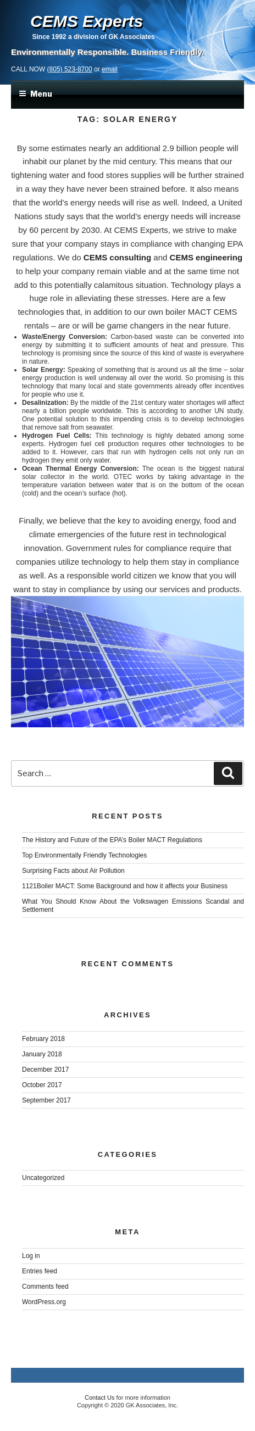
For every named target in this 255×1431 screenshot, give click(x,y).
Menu (35, 93)
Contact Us (99, 1397)
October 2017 (42, 1085)
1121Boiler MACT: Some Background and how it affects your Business (125, 886)
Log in (31, 1256)
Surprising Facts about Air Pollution (73, 871)
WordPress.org (44, 1302)
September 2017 (46, 1100)
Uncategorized (43, 1178)
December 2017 (45, 1069)
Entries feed (39, 1271)
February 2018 (43, 1039)
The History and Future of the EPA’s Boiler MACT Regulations (112, 840)
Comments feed (45, 1286)
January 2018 (42, 1054)
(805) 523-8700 (69, 69)
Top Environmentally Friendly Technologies (84, 855)
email (110, 69)
